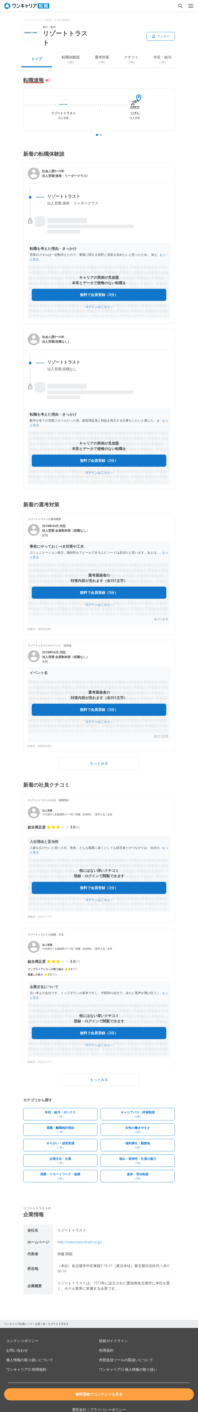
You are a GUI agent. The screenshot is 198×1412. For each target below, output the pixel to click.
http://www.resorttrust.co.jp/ (79, 1242)
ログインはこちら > (98, 307)
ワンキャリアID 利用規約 (26, 1369)
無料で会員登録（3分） (99, 295)
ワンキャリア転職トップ (18, 1324)
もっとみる (99, 763)
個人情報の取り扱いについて (29, 1360)
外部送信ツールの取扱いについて (126, 1360)
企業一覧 (40, 1324)
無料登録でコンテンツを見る (99, 1394)
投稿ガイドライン (113, 1341)
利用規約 (106, 1350)
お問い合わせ (17, 1350)
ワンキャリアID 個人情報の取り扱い (128, 1369)
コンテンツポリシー (22, 1341)
